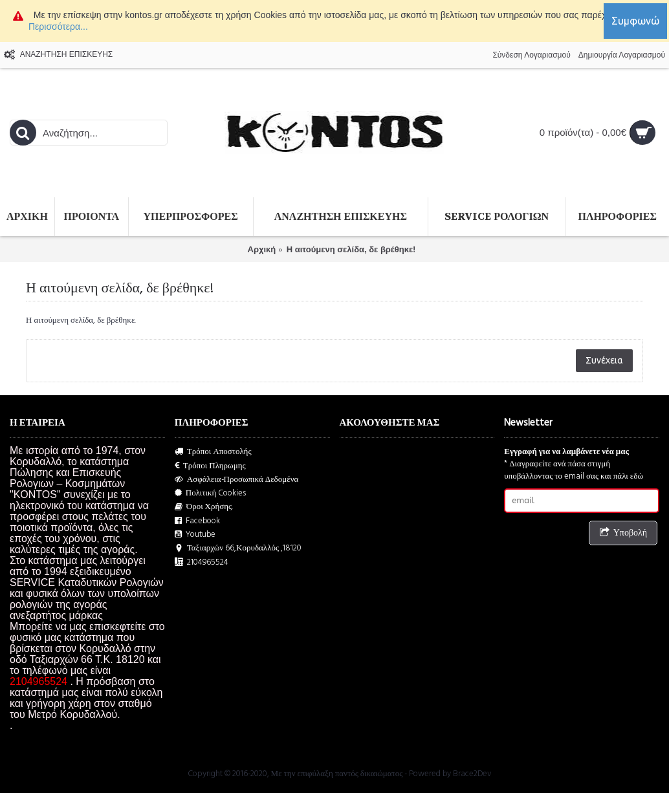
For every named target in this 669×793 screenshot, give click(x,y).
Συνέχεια (604, 360)
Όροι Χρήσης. (204, 507)
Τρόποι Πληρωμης (210, 466)
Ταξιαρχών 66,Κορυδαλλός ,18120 (238, 548)
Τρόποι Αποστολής (213, 452)
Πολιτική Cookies (211, 493)
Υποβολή (623, 533)
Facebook (197, 521)
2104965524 (201, 562)
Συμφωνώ (635, 21)
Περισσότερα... (58, 26)
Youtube (195, 534)
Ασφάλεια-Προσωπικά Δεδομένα (237, 479)
